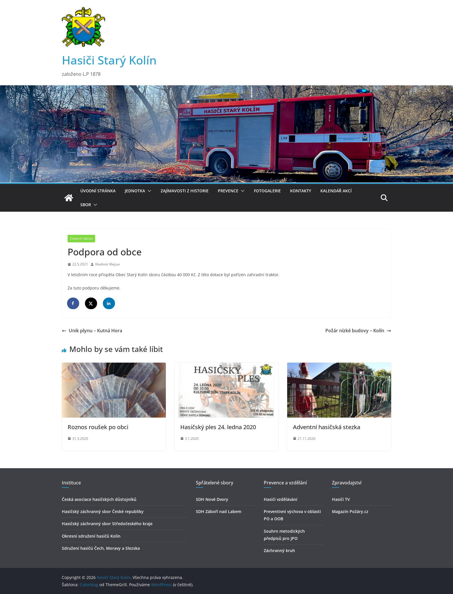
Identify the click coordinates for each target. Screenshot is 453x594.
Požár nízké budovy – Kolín (358, 330)
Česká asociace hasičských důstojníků (99, 499)
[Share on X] (91, 303)
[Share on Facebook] (73, 303)
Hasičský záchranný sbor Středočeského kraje (107, 523)
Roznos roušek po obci (98, 427)
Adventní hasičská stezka (326, 427)
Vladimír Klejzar (107, 264)
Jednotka (135, 190)
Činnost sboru (81, 239)
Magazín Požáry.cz (350, 511)
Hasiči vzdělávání (280, 499)
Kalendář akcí (336, 190)
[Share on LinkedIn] (109, 303)
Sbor (85, 204)
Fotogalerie (267, 190)
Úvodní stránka (98, 190)
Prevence (228, 190)
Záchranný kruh (279, 550)
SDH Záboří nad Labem (218, 511)
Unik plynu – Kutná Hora (92, 330)
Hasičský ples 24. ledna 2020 (218, 427)
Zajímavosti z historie (185, 190)
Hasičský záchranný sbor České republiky (103, 511)
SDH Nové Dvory (212, 499)
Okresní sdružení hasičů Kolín (91, 536)
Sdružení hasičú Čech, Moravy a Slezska (101, 548)
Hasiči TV (341, 499)
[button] (148, 191)
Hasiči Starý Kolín (109, 60)
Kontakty (300, 190)
